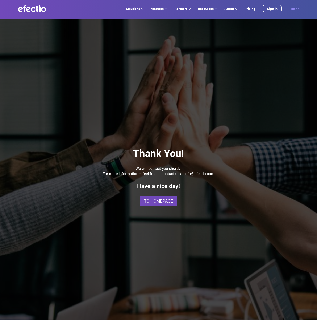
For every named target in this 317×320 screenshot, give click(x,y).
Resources (207, 9)
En (295, 9)
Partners (182, 9)
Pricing (250, 9)
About (230, 9)
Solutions (134, 9)
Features (158, 9)
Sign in (272, 9)
